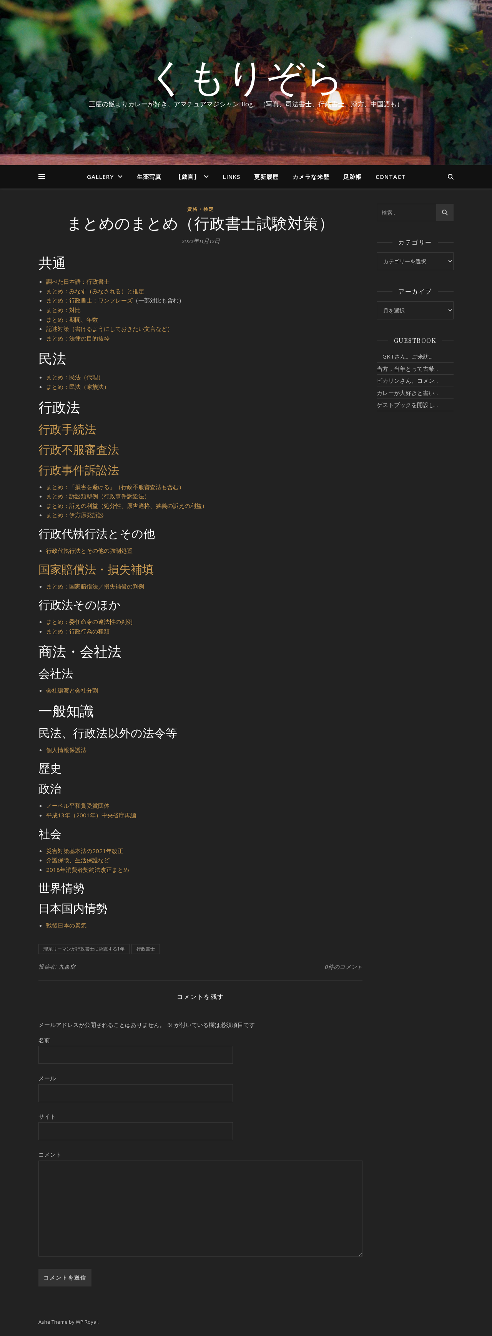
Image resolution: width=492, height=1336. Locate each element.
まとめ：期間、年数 (72, 319)
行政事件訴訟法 (78, 469)
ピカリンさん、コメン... (407, 380)
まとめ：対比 (63, 310)
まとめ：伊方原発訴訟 (75, 515)
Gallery (100, 176)
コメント (50, 1154)
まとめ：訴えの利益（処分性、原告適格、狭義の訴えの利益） (127, 505)
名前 (44, 1040)
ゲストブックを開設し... (407, 404)
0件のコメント (343, 967)
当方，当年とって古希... (407, 368)
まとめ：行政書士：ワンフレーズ (89, 300)
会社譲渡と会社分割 (72, 690)
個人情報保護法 (66, 750)
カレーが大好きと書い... (407, 393)
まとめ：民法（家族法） (78, 386)
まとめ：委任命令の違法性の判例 (89, 621)
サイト (47, 1116)
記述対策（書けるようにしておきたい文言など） (109, 328)
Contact (391, 176)
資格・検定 (200, 209)
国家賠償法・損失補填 (96, 569)
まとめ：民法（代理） (75, 377)
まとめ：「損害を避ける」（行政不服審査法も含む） (115, 487)
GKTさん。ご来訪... (404, 356)
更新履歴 (266, 176)
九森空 (67, 966)
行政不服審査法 (78, 449)
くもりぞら (246, 75)
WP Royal (87, 1321)
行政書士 (145, 949)
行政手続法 (67, 429)
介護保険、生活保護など (78, 860)
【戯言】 (187, 176)
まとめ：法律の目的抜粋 (78, 338)
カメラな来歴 (311, 176)
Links (231, 176)
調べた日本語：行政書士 (78, 281)
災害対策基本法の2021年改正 (84, 851)
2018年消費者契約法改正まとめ (87, 869)
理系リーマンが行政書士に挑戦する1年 (84, 949)
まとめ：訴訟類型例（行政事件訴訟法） (98, 496)
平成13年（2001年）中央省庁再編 (91, 815)
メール (47, 1078)
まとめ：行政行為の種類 (78, 631)
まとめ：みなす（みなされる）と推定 (95, 291)
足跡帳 (352, 176)
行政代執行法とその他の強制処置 (89, 550)
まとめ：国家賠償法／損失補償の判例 (95, 586)
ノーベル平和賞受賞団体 (78, 805)
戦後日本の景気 (66, 925)
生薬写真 (149, 176)
